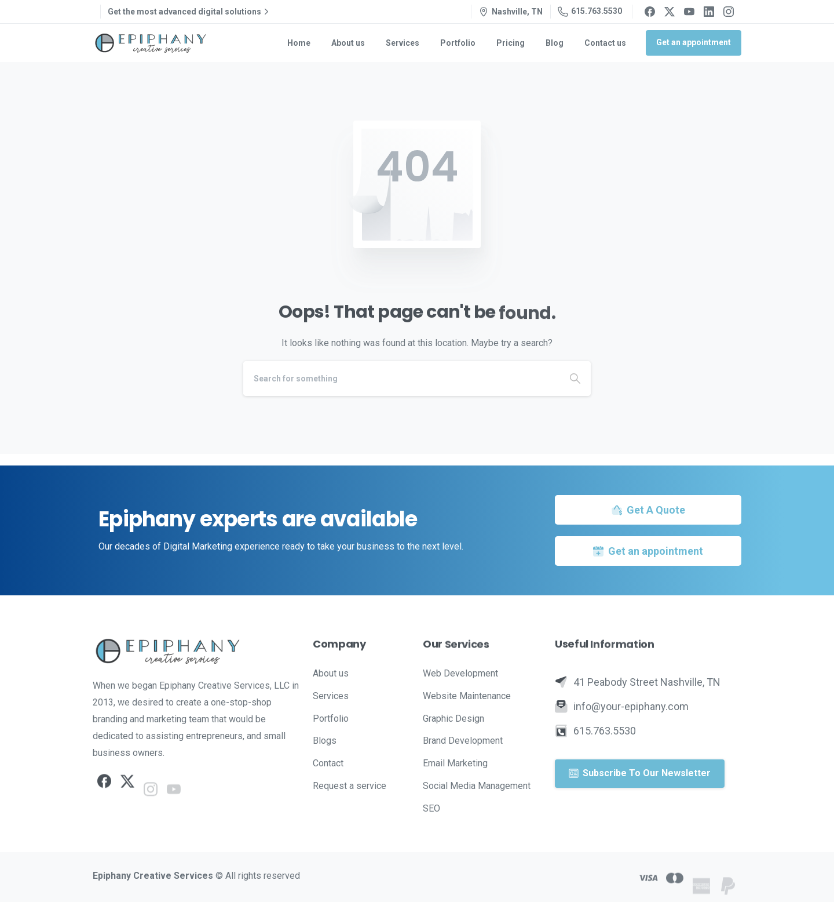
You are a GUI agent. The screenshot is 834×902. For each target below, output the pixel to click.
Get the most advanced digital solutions (190, 11)
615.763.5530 (590, 11)
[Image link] (197, 651)
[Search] (401, 378)
